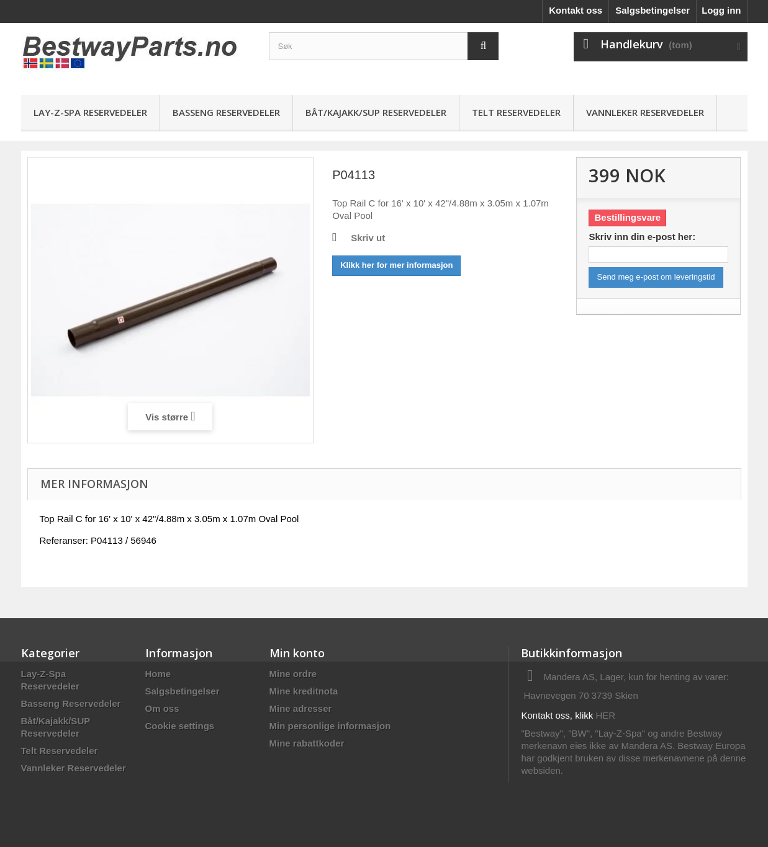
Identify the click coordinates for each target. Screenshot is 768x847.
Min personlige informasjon (330, 726)
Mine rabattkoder (307, 743)
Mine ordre (293, 673)
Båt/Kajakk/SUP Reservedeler (375, 112)
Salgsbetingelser (652, 10)
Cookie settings (180, 726)
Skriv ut (368, 238)
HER (606, 715)
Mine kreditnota (303, 691)
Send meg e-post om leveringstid (656, 277)
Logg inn (721, 10)
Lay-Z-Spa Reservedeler (90, 112)
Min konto (297, 652)
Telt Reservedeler (516, 112)
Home (158, 673)
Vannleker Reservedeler (645, 112)
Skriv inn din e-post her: (642, 236)
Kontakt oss (575, 10)
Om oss (162, 708)
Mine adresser (300, 708)
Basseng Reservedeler (226, 112)
